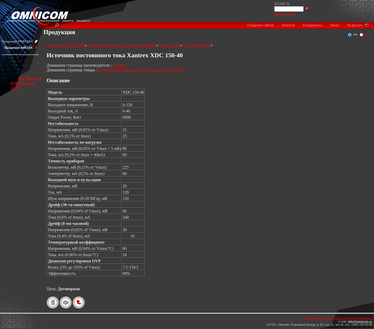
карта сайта (284, 14)
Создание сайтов (260, 25)
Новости (288, 25)
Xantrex (119, 65)
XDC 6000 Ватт (197, 45)
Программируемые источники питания (122, 45)
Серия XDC (169, 45)
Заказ (334, 25)
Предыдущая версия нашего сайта (25, 83)
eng (367, 34)
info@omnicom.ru (360, 321)
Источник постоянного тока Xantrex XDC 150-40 (141, 70)
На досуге (354, 25)
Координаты (312, 25)
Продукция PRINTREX (17, 41)
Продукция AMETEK (18, 47)
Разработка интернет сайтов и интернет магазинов (338, 318)
